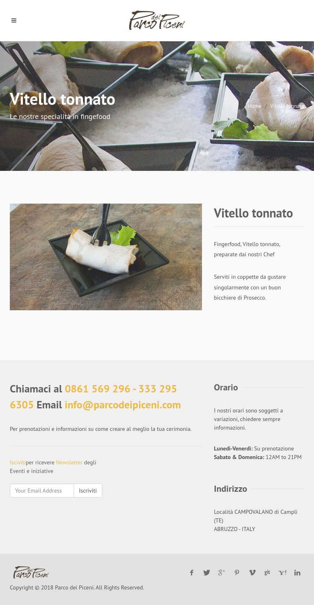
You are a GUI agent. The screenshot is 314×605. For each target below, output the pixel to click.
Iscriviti (88, 490)
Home (255, 106)
